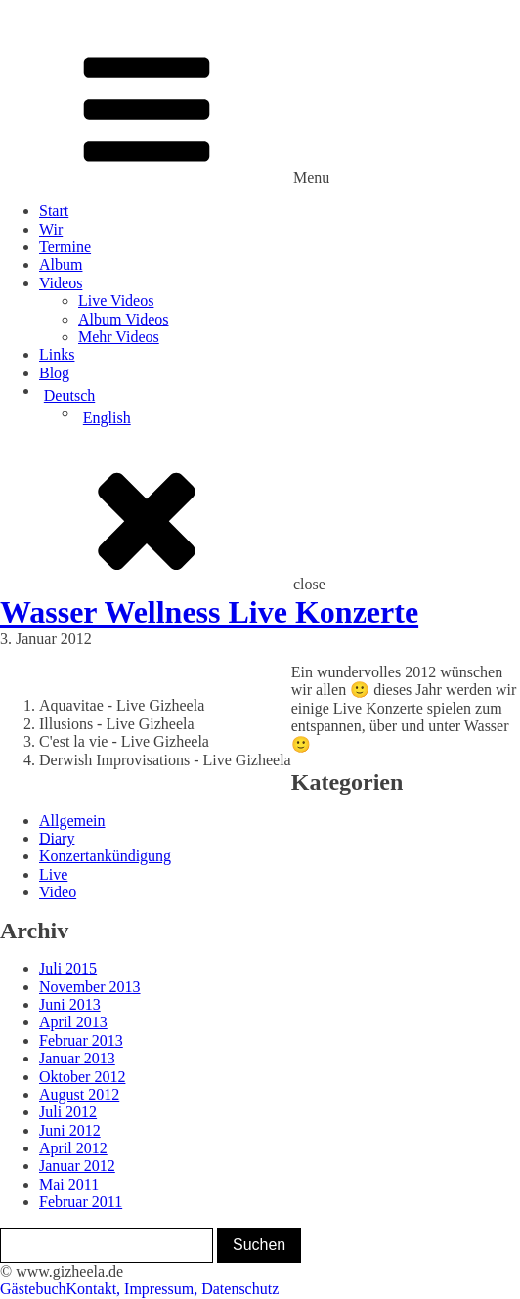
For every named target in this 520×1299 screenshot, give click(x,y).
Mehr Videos (118, 336)
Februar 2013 (81, 1040)
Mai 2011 (69, 1184)
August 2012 (79, 1094)
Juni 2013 (70, 1004)
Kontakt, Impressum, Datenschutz (173, 1288)
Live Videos (115, 300)
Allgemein (72, 820)
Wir (51, 229)
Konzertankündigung (105, 855)
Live (53, 874)
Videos (60, 283)
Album (60, 264)
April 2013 (73, 1022)
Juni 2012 (70, 1130)
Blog (54, 373)
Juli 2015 (68, 968)
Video (57, 892)
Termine (65, 246)
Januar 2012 (77, 1165)
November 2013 (90, 986)
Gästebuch (33, 1288)
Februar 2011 (80, 1201)
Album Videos (123, 319)
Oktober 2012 (82, 1076)
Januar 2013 (77, 1058)
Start (53, 210)
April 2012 (73, 1148)
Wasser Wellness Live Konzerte (209, 611)
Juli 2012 (68, 1112)
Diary (56, 838)
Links (56, 354)
